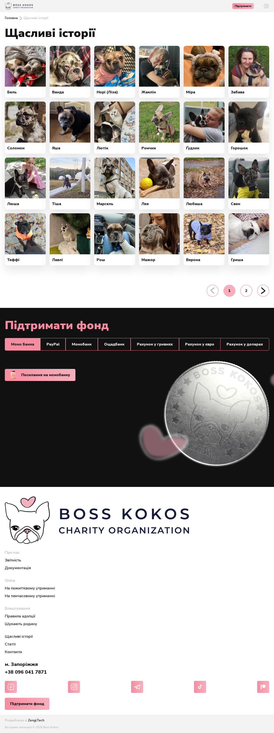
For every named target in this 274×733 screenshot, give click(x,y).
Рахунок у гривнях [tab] (155, 344)
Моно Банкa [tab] (22, 344)
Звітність (13, 560)
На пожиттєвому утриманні (30, 588)
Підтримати (243, 6)
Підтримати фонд (27, 703)
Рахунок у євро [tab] (199, 344)
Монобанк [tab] (82, 344)
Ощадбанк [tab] (114, 344)
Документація (18, 568)
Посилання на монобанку (40, 375)
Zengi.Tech (36, 720)
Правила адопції (20, 616)
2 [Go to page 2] (246, 290)
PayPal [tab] (53, 344)
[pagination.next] (263, 291)
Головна (11, 18)
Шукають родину (21, 624)
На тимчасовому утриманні (30, 596)
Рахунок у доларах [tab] (245, 344)
